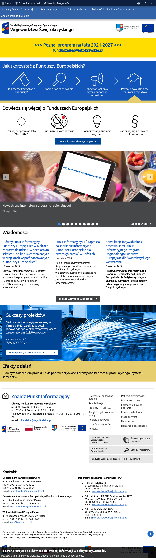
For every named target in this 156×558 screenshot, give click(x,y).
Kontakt (93, 428)
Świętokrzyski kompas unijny (101, 414)
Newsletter (127, 421)
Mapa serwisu (129, 416)
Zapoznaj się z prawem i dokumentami (134, 124)
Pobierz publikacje (99, 419)
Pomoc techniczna (131, 412)
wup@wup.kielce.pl (21, 522)
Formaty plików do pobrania (131, 406)
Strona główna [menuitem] (9, 9)
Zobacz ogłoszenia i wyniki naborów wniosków (97, 84)
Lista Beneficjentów (100, 424)
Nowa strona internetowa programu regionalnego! (36, 205)
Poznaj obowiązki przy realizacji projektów (134, 82)
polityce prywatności (91, 551)
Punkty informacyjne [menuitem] (118, 9)
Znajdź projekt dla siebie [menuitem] (15, 15)
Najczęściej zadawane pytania (101, 397)
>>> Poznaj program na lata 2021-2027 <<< (78, 47)
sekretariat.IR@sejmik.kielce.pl (27, 491)
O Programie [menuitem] (74, 9)
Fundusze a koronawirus (59, 122)
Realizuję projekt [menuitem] (50, 9)
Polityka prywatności (133, 395)
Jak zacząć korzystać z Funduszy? (21, 82)
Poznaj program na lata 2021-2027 (21, 124)
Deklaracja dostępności (134, 425)
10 (97, 224)
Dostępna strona (130, 400)
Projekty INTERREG (100, 407)
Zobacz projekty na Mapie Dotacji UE (32, 352)
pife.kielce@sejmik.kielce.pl (35, 420)
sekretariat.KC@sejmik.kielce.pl (109, 491)
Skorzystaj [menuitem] (27, 9)
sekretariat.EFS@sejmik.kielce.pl (28, 506)
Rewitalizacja (96, 403)
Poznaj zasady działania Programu (97, 124)
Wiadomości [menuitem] (97, 9)
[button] (152, 552)
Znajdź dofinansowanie (59, 80)
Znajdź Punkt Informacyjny (40, 396)
